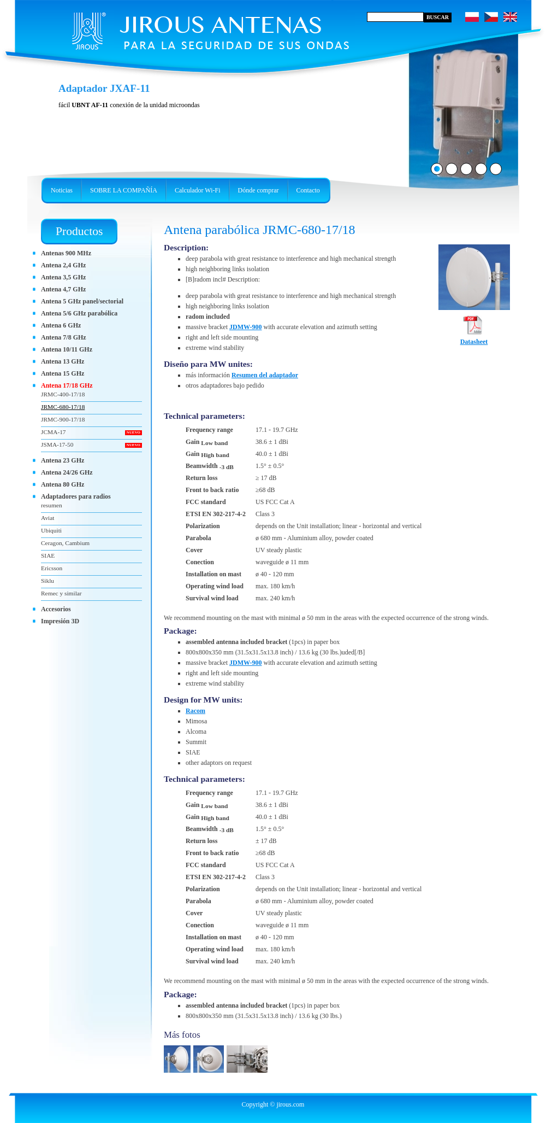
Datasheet (474, 338)
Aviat (47, 517)
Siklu (47, 580)
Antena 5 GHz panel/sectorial (82, 301)
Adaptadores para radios (76, 496)
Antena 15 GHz (62, 373)
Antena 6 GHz (61, 325)
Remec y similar (61, 593)
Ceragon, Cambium (65, 543)
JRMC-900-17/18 (63, 419)
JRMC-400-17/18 (63, 394)
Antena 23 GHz (62, 460)
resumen (51, 505)
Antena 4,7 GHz (63, 289)
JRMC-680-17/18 (63, 406)
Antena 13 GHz (62, 361)
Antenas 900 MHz (66, 253)
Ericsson (51, 568)
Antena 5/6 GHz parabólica (79, 313)
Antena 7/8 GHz (63, 337)
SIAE (48, 555)
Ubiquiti (51, 530)
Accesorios (56, 609)
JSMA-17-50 (57, 444)
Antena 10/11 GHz (66, 349)
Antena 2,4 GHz (63, 265)
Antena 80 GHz (62, 484)
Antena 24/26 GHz (67, 472)
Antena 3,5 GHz (63, 277)
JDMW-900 (245, 327)
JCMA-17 (53, 432)
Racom (195, 711)
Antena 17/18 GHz (67, 385)
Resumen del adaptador (265, 375)
